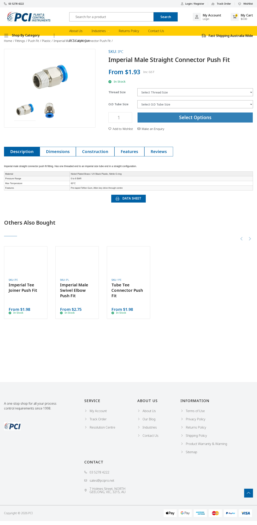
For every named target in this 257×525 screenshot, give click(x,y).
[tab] (22, 151)
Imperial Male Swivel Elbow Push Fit (74, 290)
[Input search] (111, 16)
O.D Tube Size (118, 104)
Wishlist (245, 3)
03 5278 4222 (14, 3)
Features (129, 151)
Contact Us (156, 30)
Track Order (221, 3)
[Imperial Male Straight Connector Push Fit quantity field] (120, 117)
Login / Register (192, 3)
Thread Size (117, 92)
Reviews (159, 151)
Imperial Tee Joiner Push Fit (23, 287)
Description (22, 151)
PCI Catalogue (79, 40)
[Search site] (166, 16)
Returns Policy (129, 30)
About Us (76, 30)
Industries (101, 30)
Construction (95, 151)
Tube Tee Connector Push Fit (127, 290)
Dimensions (58, 151)
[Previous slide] (242, 238)
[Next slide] (250, 238)
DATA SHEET (128, 198)
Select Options (195, 117)
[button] (25, 110)
